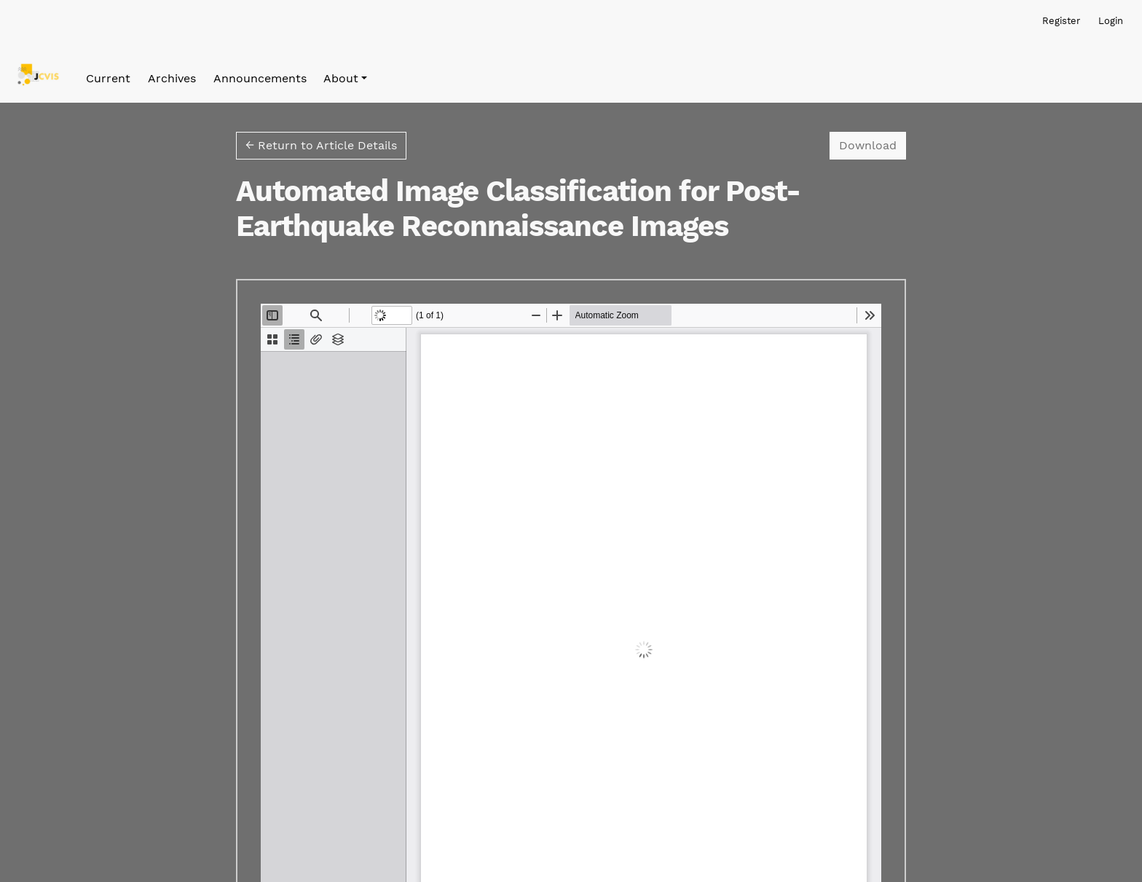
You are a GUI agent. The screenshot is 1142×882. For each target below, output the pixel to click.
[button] (345, 78)
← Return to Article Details (321, 145)
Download (872, 144)
